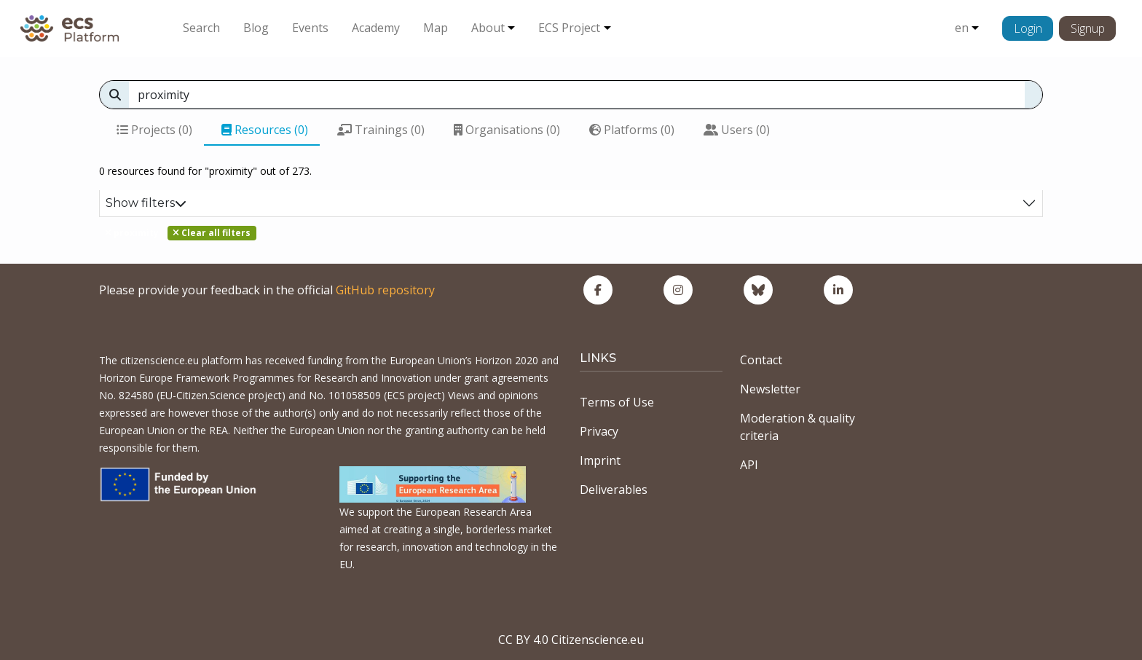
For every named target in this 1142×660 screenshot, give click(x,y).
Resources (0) (264, 130)
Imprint (600, 460)
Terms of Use (617, 402)
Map (435, 28)
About (488, 28)
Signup (1088, 28)
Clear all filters (212, 233)
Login (1028, 28)
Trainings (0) (381, 130)
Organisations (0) (507, 130)
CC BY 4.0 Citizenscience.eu (571, 640)
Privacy (599, 431)
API (749, 465)
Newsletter (770, 389)
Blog (256, 28)
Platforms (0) (631, 130)
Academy (376, 28)
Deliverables (613, 490)
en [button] (962, 28)
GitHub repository (385, 290)
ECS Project (569, 28)
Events (310, 28)
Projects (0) (154, 130)
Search (201, 28)
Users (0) (737, 130)
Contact (761, 360)
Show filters (146, 203)
